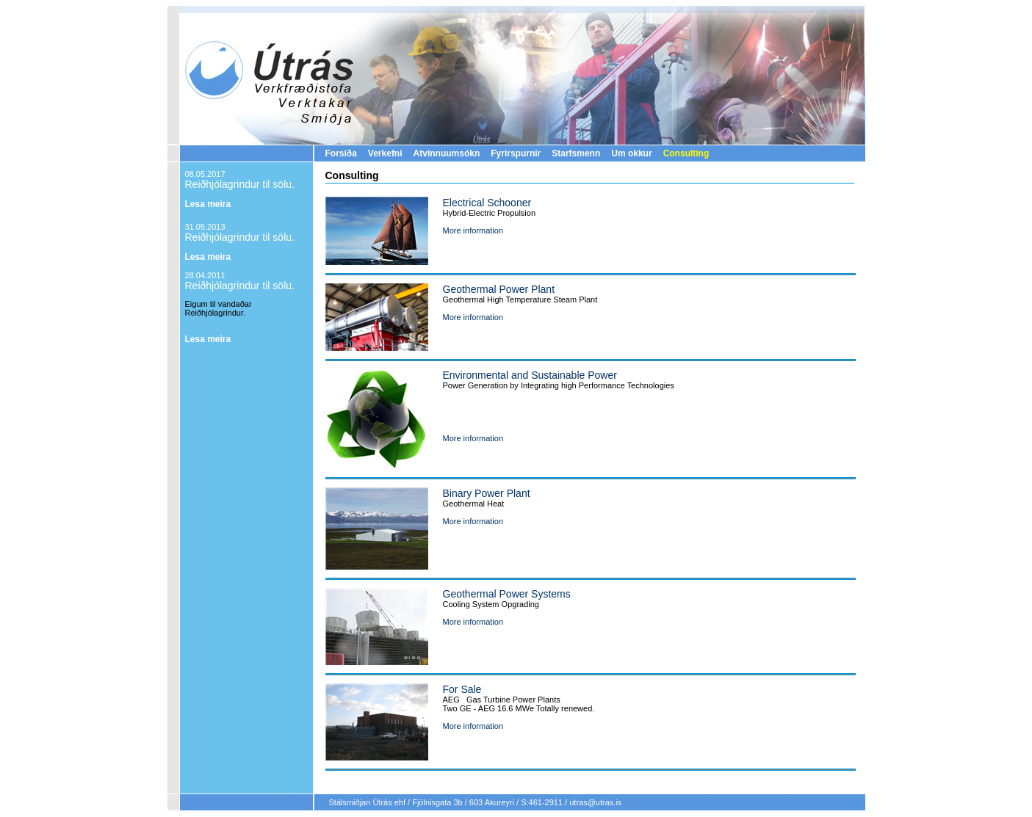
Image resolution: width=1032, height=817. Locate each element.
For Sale (462, 689)
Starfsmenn (576, 153)
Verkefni (385, 153)
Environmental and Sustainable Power (530, 375)
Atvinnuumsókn (447, 153)
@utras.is (605, 802)
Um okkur (631, 153)
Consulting (686, 153)
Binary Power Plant (486, 493)
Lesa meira (208, 204)
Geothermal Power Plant (499, 289)
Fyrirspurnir (516, 153)
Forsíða (341, 153)
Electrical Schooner (487, 202)
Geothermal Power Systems (507, 594)
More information (473, 230)
